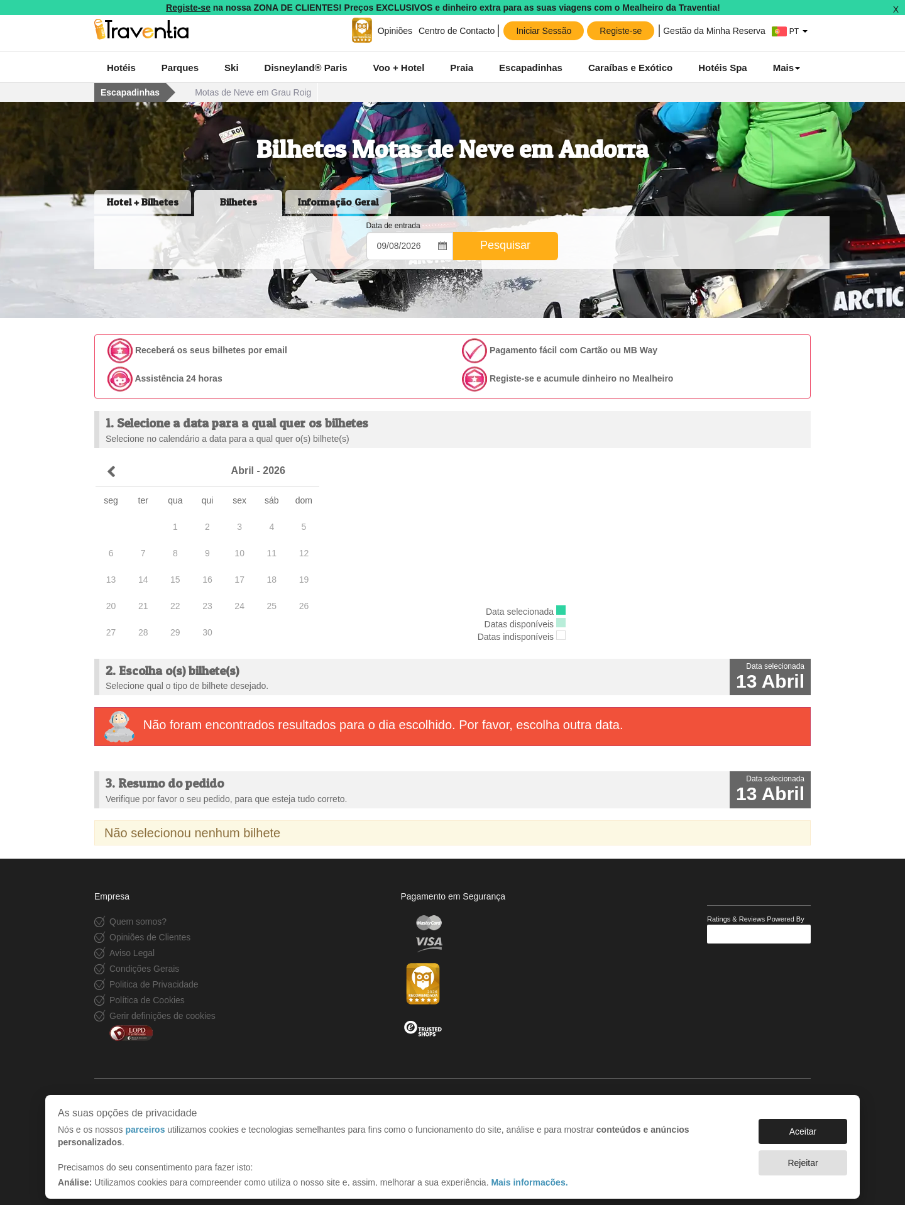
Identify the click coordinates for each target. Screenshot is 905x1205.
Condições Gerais (144, 969)
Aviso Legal (132, 953)
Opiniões (395, 31)
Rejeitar (802, 1157)
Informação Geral (338, 201)
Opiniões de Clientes (149, 937)
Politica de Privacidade (154, 984)
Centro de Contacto (457, 31)
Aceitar (803, 1125)
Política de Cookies (147, 1000)
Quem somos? (138, 921)
